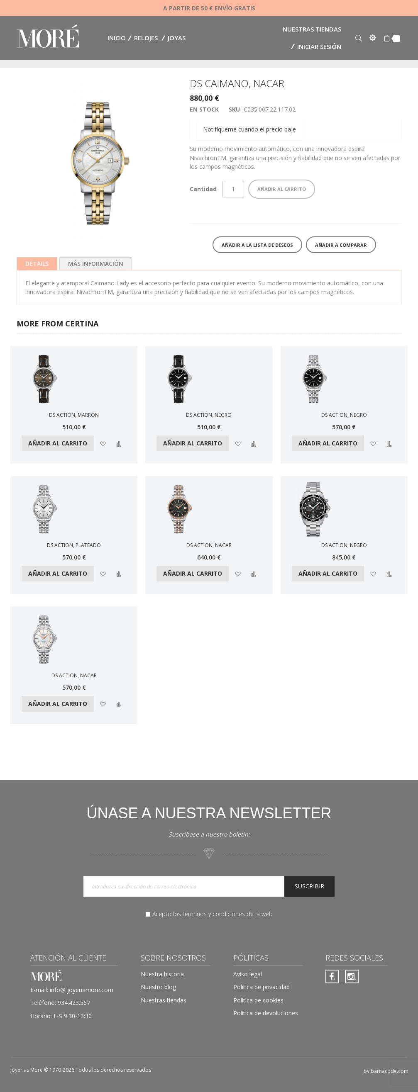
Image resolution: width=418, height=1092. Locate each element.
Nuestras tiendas (312, 29)
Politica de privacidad (261, 987)
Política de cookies (258, 1000)
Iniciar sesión (319, 46)
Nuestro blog (158, 987)
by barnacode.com (386, 1071)
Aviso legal (247, 974)
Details (37, 264)
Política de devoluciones (265, 1013)
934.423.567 (74, 1003)
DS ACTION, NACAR (209, 545)
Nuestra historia (162, 974)
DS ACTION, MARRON (74, 414)
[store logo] (48, 37)
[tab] (37, 263)
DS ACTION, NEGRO (209, 414)
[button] (102, 443)
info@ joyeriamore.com (81, 990)
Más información (95, 264)
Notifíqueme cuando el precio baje (249, 129)
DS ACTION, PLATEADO (74, 545)
